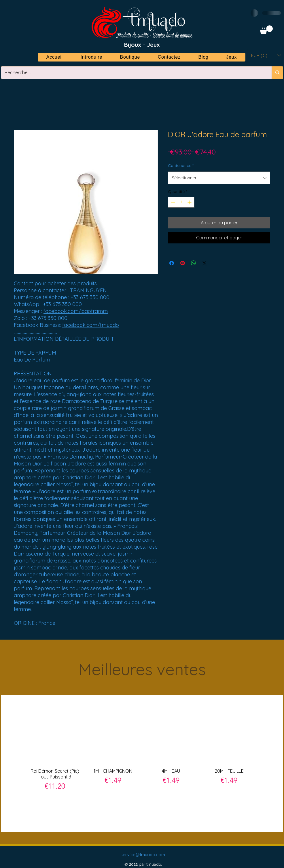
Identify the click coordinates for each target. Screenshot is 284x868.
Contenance (181, 165)
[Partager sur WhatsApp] (193, 263)
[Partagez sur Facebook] (171, 263)
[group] (142, 763)
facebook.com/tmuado (90, 325)
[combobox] (219, 178)
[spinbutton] (181, 202)
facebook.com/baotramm (75, 311)
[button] (266, 29)
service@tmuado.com (142, 854)
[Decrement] (172, 202)
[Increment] (190, 202)
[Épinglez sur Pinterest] (182, 263)
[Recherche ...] (132, 72)
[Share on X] (204, 263)
